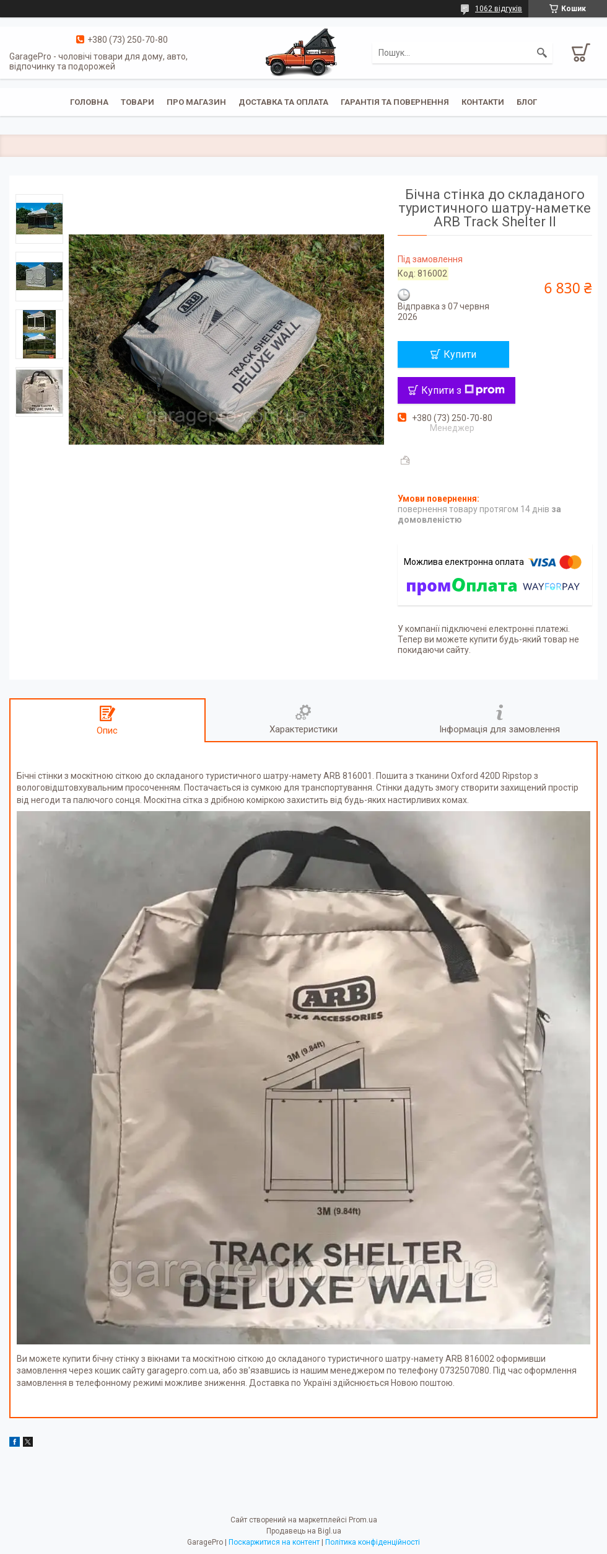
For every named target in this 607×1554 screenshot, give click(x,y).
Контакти (482, 102)
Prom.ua (363, 1520)
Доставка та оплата (283, 102)
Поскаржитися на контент (274, 1542)
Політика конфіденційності (372, 1542)
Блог (527, 102)
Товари (137, 102)
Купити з (463, 390)
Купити (459, 354)
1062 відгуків (498, 8)
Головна (89, 102)
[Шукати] (542, 53)
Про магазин (196, 102)
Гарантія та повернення (395, 102)
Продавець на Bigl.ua (303, 1531)
